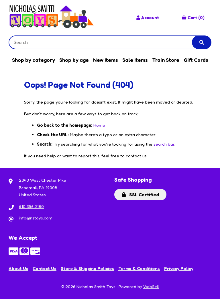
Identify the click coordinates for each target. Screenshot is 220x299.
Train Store (165, 60)
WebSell (151, 286)
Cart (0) (193, 17)
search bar (164, 144)
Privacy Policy (178, 268)
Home (99, 125)
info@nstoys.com (35, 218)
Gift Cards (196, 60)
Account (147, 17)
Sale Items (135, 60)
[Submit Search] (201, 42)
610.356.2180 (31, 206)
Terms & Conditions (139, 268)
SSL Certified (140, 194)
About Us (18, 268)
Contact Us (44, 268)
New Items (105, 60)
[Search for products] (105, 42)
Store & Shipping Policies (87, 268)
